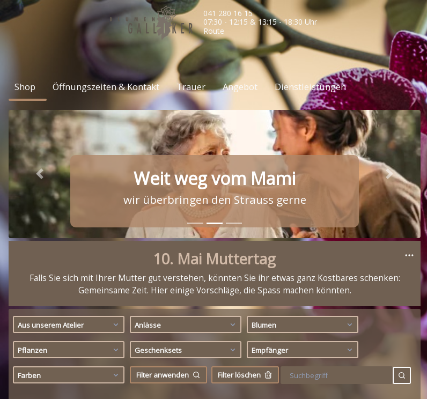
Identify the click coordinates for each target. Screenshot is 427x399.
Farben (69, 176)
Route (213, 31)
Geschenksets (186, 150)
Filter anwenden (168, 176)
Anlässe (186, 125)
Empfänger (303, 150)
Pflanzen (69, 150)
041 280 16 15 (228, 13)
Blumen (303, 125)
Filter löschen (245, 176)
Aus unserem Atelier (69, 125)
